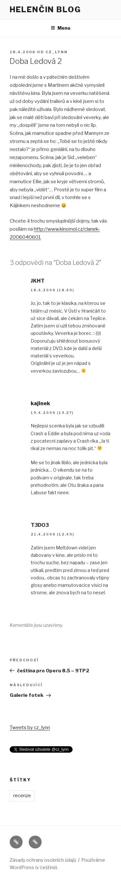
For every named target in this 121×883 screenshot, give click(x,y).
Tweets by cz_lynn (30, 727)
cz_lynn (56, 52)
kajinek (40, 403)
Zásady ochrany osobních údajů (43, 860)
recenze (22, 795)
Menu (60, 28)
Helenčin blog (45, 9)
